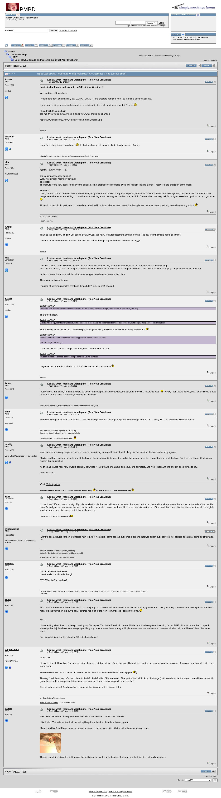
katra (7, 496)
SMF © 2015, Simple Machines (120, 791)
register (35, 18)
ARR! (15, 57)
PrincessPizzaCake (192, 39)
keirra (8, 383)
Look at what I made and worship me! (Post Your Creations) (46, 60)
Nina (7, 411)
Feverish (9, 563)
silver (8, 599)
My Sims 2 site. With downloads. (52, 698)
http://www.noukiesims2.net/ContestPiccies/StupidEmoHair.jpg (71, 119)
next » (214, 60)
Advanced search (68, 30)
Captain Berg (12, 649)
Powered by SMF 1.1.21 (98, 791)
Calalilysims (53, 484)
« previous (208, 60)
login (28, 18)
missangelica (12, 529)
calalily (8, 444)
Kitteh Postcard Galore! (49, 703)
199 (24, 65)
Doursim (9, 136)
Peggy (92, 156)
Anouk (8, 79)
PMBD (11, 51)
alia (7, 162)
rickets (8, 708)
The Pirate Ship (18, 54)
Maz (7, 257)
